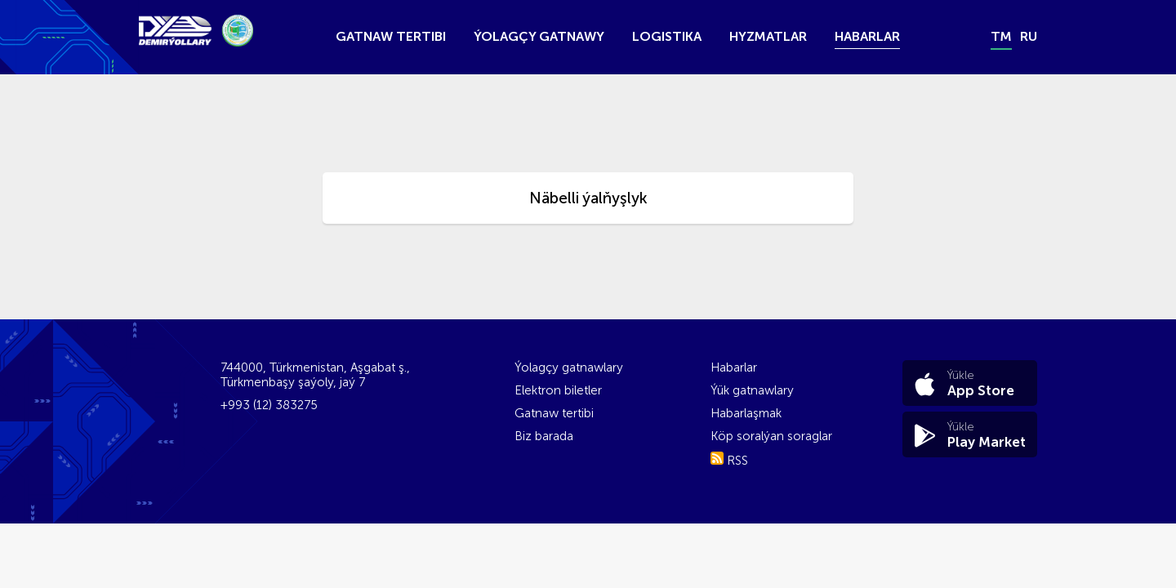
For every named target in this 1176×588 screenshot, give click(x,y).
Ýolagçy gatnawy (539, 36)
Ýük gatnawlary (752, 390)
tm (1001, 36)
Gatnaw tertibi (391, 36)
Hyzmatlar (768, 36)
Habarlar (867, 36)
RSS (729, 460)
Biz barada (543, 436)
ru (1028, 36)
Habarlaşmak (746, 413)
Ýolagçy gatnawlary (568, 367)
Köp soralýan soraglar (771, 436)
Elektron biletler (558, 390)
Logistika (667, 36)
